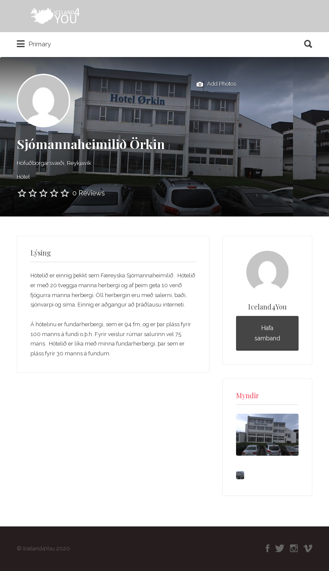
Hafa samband (267, 333)
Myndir (247, 395)
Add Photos (216, 84)
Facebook (267, 548)
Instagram (294, 548)
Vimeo (307, 548)
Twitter (279, 548)
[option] (267, 434)
